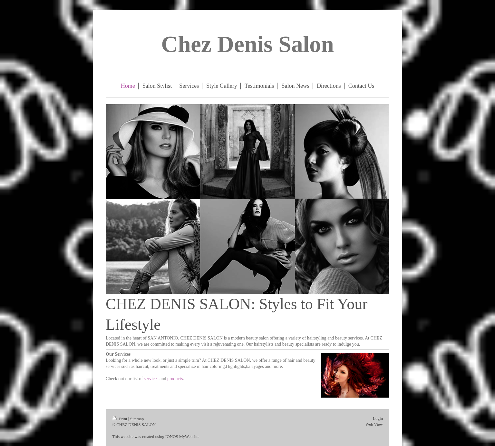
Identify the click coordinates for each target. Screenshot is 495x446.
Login (378, 418)
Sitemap (137, 418)
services (151, 378)
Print (120, 418)
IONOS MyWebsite (182, 436)
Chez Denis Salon (247, 44)
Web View (374, 424)
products (175, 378)
